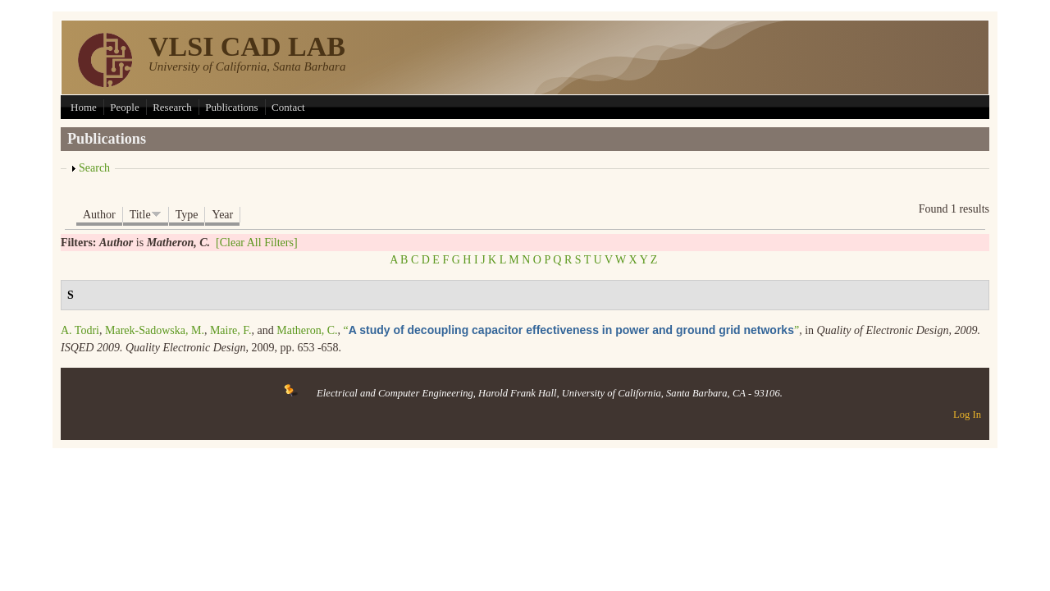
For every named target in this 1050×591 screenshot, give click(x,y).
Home (84, 107)
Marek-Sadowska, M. (154, 330)
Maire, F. (231, 330)
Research (172, 107)
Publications (231, 107)
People (124, 107)
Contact (288, 107)
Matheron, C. (306, 330)
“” (571, 330)
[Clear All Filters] (257, 242)
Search (94, 168)
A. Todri (80, 330)
